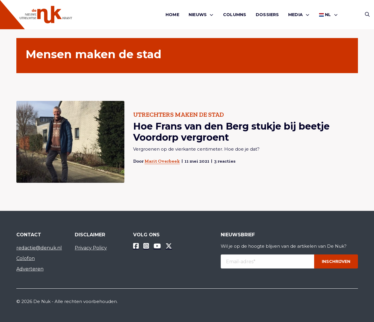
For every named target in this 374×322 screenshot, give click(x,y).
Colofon (25, 258)
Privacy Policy (91, 248)
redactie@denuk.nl (39, 248)
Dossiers (267, 14)
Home (172, 14)
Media (295, 14)
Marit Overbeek (162, 161)
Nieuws (198, 14)
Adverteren (30, 269)
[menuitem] (172, 15)
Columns (234, 14)
